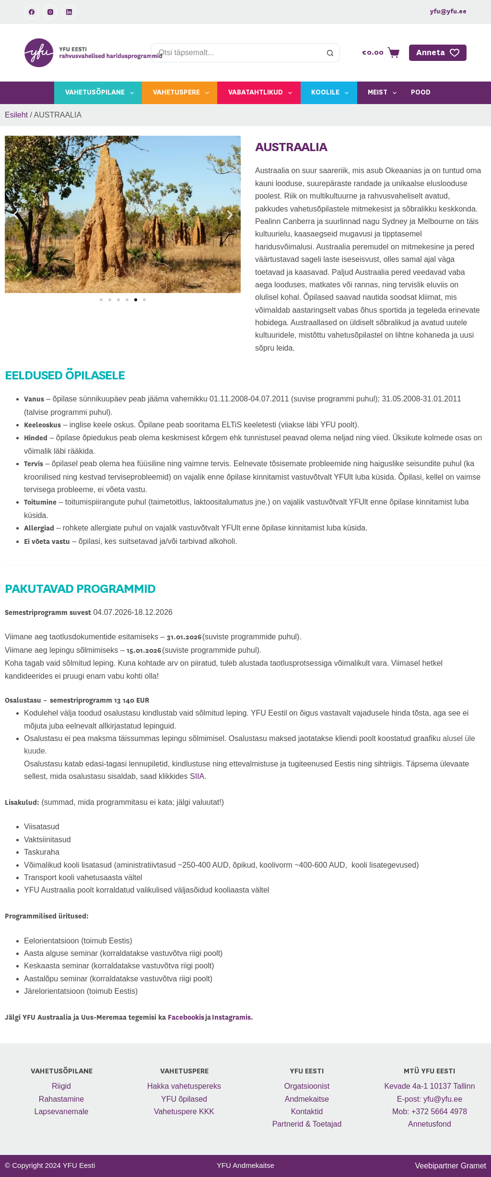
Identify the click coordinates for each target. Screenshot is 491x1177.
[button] (16, 215)
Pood (421, 92)
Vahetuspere (183, 93)
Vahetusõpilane (101, 93)
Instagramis (231, 1018)
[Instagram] (50, 12)
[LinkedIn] (69, 12)
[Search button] (330, 52)
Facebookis (186, 1018)
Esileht (16, 115)
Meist (384, 93)
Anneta (437, 53)
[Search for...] (236, 52)
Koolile (331, 93)
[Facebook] (31, 12)
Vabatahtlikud (262, 93)
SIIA (197, 776)
